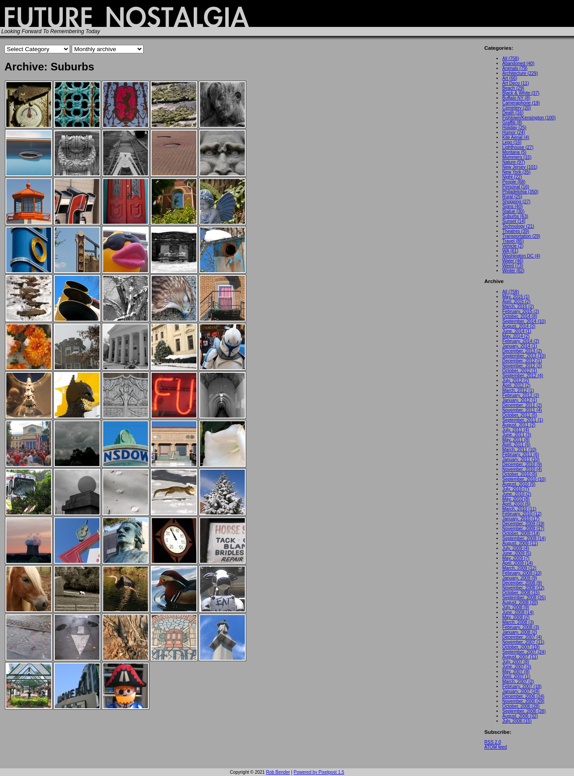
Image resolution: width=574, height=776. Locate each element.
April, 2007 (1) (516, 676)
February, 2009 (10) (522, 573)
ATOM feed (495, 747)
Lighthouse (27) (518, 147)
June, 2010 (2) (516, 494)
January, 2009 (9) (519, 577)
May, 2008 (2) (516, 617)
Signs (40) (512, 206)
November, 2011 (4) (522, 410)
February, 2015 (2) (520, 311)
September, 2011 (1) (522, 420)
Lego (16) (512, 142)
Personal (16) (515, 186)
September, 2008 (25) (524, 597)
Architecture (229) (520, 73)
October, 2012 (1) (519, 370)
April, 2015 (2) (516, 301)
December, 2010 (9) (522, 464)
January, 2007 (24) (520, 691)
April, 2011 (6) (516, 444)
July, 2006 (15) (516, 721)
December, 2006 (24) (523, 696)
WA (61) (510, 250)
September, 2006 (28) (524, 711)
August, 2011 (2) (518, 425)
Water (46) (512, 260)
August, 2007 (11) (520, 656)
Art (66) (509, 78)
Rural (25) (512, 196)
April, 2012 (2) (516, 385)
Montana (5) (514, 152)
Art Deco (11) (515, 83)
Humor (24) (513, 132)
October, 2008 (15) (520, 592)
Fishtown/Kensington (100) (529, 117)
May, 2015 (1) (516, 296)
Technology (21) (518, 226)
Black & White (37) (520, 93)
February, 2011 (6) (520, 454)
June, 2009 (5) (516, 553)
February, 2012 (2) (520, 395)
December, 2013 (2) (522, 351)
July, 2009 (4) (515, 548)
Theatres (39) (515, 231)
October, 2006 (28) (520, 706)
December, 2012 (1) (522, 360)
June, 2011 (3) (516, 434)
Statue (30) (513, 211)
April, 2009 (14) (517, 563)
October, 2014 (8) (519, 316)
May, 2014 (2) (516, 336)
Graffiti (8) (512, 122)
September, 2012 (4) (522, 375)
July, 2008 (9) (515, 607)
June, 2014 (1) (516, 331)
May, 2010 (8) (516, 499)
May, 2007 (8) (516, 671)
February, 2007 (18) (522, 686)
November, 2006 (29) (523, 701)
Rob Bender (278, 772)
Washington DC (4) (521, 255)
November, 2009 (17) (523, 528)
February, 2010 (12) (522, 513)
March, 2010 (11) (519, 508)
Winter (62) (513, 270)
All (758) (510, 58)
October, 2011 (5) (519, 415)
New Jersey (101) (519, 167)
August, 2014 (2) (518, 326)
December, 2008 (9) (522, 582)
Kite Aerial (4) (515, 137)
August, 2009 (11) (520, 543)
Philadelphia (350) (520, 191)
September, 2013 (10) (524, 355)
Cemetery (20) (516, 107)
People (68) (514, 181)
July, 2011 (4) (515, 429)
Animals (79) (514, 68)
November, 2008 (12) (523, 587)
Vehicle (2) (512, 246)
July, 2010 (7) (515, 489)
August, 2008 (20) (520, 602)
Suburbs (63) (515, 216)
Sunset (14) (514, 221)
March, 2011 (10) (519, 449)
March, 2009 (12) (519, 568)
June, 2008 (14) (518, 612)
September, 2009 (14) (524, 538)
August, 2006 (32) (520, 716)
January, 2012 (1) (519, 400)
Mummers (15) (516, 157)
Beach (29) (513, 88)
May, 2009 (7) (516, 558)
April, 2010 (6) (516, 503)
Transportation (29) (521, 236)
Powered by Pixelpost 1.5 (319, 772)
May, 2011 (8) (516, 439)
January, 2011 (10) (520, 459)
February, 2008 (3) (520, 627)
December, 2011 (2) (522, 405)
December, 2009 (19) (523, 523)
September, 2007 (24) (524, 652)
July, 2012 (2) (515, 380)
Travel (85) (513, 241)
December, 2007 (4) (522, 637)
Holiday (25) (514, 127)
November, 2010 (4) (522, 469)
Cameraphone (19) (521, 102)
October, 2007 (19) (520, 647)
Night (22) (512, 176)
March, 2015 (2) (518, 306)
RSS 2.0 (492, 742)
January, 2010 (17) (520, 518)
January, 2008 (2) (519, 632)
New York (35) (516, 172)
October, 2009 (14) (520, 533)
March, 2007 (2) (518, 681)
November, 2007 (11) (523, 642)
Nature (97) (513, 162)
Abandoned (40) (518, 63)
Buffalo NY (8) (516, 98)
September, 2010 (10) (524, 479)
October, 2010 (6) (519, 474)
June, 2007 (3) (516, 666)
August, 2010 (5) (518, 484)
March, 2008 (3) (518, 622)
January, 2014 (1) (519, 346)
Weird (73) (512, 265)
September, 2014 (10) (524, 321)
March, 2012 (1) (518, 390)
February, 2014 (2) (520, 341)
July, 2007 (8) (515, 661)
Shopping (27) (516, 201)
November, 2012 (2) (522, 365)
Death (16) (512, 112)
